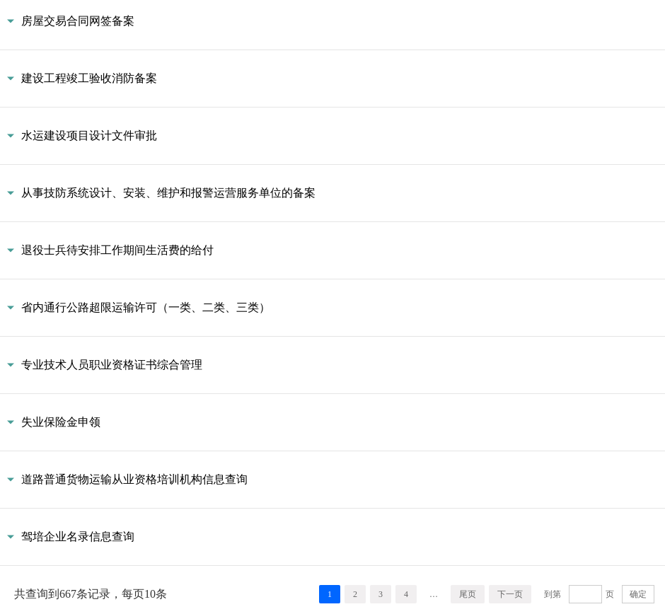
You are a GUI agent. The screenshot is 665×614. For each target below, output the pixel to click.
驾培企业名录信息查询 (77, 537)
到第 (552, 594)
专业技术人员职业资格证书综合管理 (111, 365)
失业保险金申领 (60, 422)
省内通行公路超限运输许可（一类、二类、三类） (145, 307)
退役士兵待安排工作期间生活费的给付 (117, 250)
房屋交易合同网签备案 (77, 21)
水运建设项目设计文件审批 (89, 135)
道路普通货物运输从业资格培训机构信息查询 (134, 479)
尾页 (467, 594)
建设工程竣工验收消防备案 (89, 78)
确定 (638, 594)
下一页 (510, 594)
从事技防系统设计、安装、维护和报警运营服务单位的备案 (168, 193)
